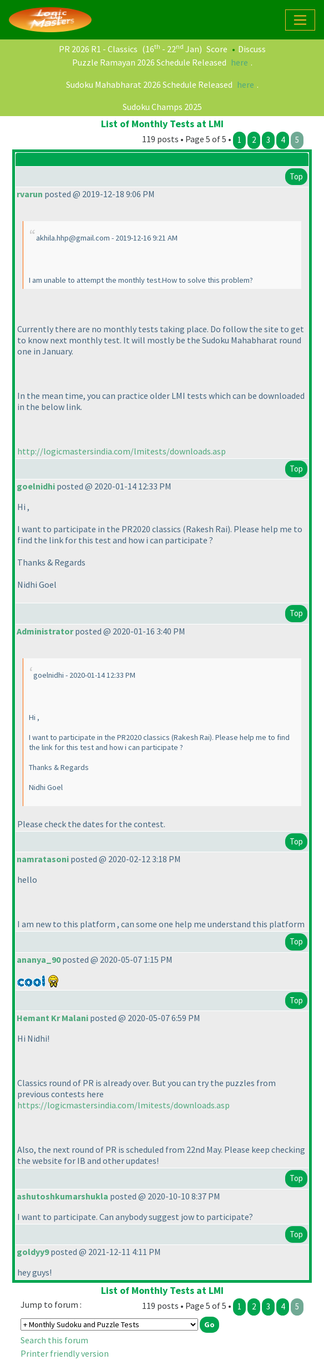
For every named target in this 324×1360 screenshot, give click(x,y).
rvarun (30, 193)
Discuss (252, 48)
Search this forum (54, 1340)
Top (296, 176)
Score (216, 48)
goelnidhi (36, 486)
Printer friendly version (65, 1353)
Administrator (45, 631)
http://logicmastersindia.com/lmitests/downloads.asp (121, 451)
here (239, 62)
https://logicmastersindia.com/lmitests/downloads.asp (123, 1105)
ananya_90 (38, 959)
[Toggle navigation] (300, 20)
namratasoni (43, 858)
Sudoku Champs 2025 (162, 106)
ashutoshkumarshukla (62, 1196)
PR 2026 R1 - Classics (98, 48)
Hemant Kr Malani (52, 1017)
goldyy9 (33, 1251)
